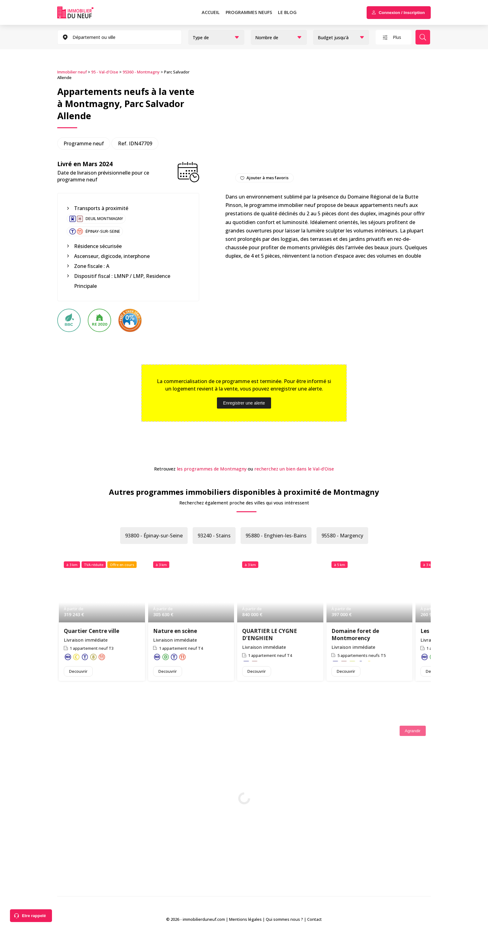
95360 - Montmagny (141, 72)
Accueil (211, 12)
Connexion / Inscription (402, 12)
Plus (397, 37)
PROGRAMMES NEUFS (249, 12)
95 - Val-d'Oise (104, 72)
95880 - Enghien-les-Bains (276, 535)
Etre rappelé (34, 915)
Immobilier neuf (72, 72)
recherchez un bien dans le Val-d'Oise (294, 469)
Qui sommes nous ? (284, 919)
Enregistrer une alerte (244, 402)
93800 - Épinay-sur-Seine (154, 535)
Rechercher (422, 37)
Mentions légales (245, 919)
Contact (314, 919)
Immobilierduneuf (83, 12)
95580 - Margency (342, 535)
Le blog (287, 12)
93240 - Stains (214, 535)
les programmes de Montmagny (211, 469)
